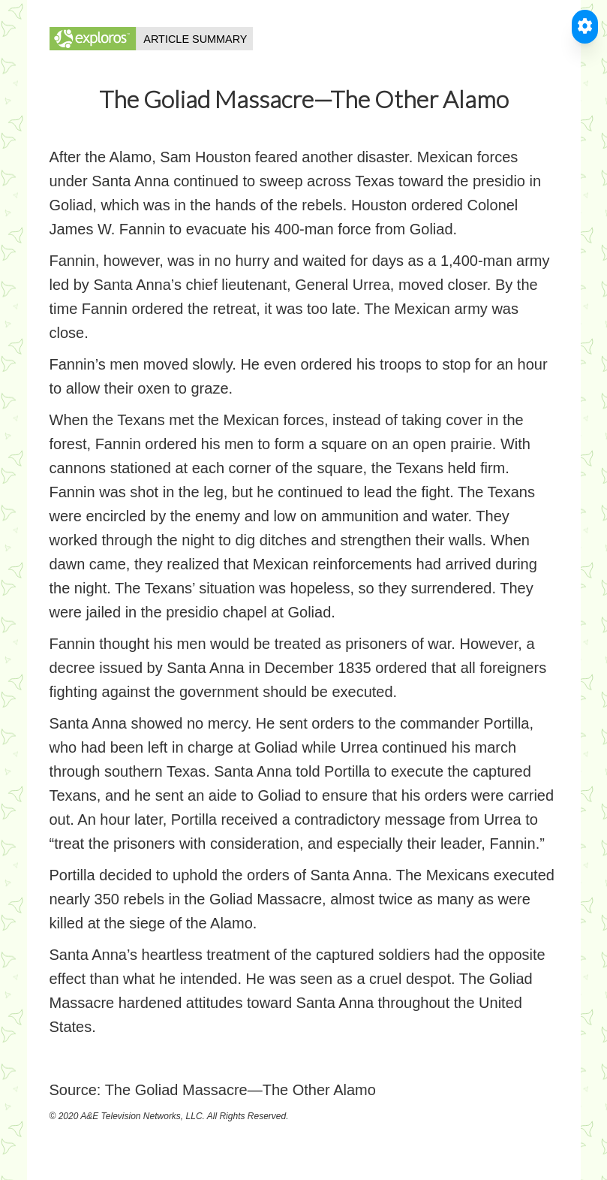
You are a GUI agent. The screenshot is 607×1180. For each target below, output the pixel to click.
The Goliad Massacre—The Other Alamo (240, 1090)
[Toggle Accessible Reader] (585, 27)
